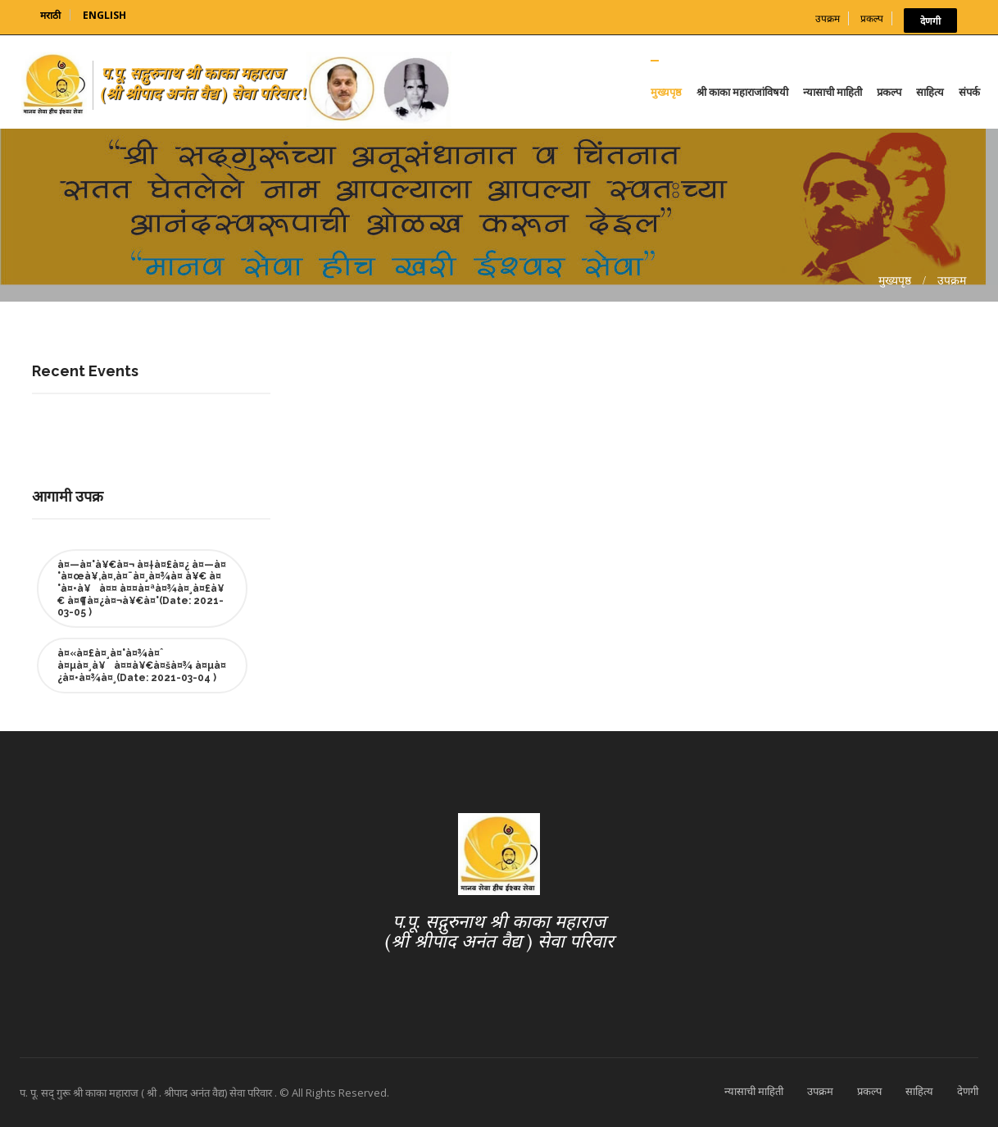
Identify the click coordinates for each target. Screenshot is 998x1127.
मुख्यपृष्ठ (666, 91)
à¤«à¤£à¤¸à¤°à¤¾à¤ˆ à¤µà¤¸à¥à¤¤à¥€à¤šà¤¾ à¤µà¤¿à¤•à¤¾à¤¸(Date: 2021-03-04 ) (141, 666)
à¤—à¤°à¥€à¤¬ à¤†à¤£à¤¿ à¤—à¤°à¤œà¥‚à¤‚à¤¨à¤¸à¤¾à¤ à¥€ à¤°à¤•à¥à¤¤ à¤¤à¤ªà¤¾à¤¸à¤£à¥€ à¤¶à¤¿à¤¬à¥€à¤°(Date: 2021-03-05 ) (141, 588)
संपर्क (969, 91)
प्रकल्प (871, 18)
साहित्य (930, 91)
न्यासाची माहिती (832, 91)
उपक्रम (827, 18)
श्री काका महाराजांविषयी (742, 91)
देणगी (930, 20)
